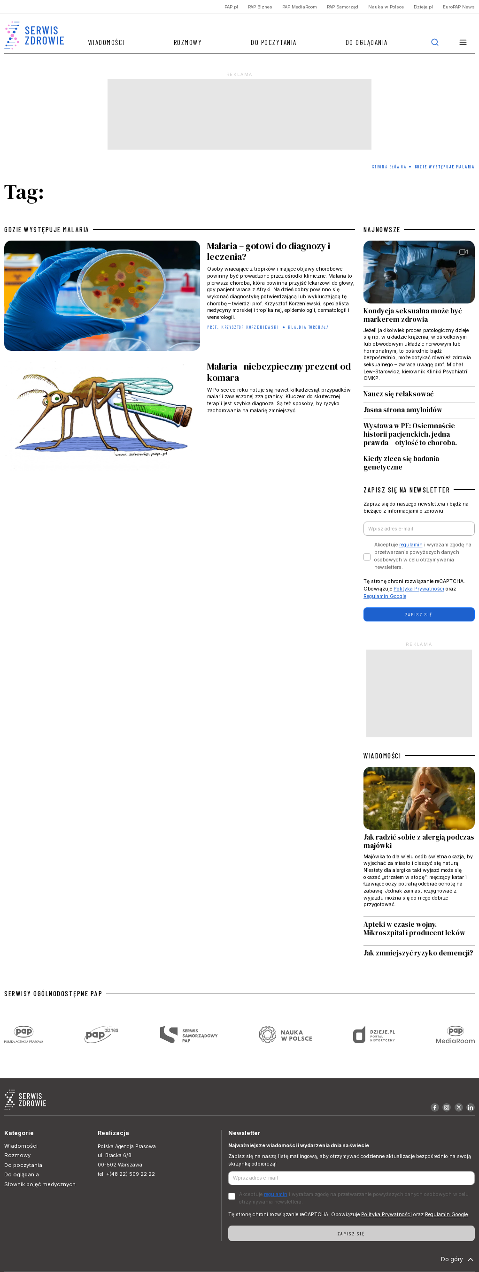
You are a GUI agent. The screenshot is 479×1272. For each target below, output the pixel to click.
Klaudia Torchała (308, 327)
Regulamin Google (384, 596)
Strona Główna (389, 166)
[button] (463, 42)
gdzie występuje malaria (47, 229)
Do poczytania (274, 42)
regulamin (411, 545)
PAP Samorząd (342, 6)
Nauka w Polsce (386, 6)
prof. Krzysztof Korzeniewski (243, 327)
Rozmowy (188, 42)
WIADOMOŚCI (382, 755)
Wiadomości (106, 42)
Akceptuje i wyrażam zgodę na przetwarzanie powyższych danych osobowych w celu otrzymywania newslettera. (422, 556)
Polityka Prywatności (419, 589)
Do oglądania (367, 42)
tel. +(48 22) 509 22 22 (126, 1174)
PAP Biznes (260, 6)
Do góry (458, 1259)
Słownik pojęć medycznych (40, 1184)
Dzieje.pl (423, 6)
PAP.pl (231, 6)
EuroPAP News (459, 6)
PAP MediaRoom (299, 6)
